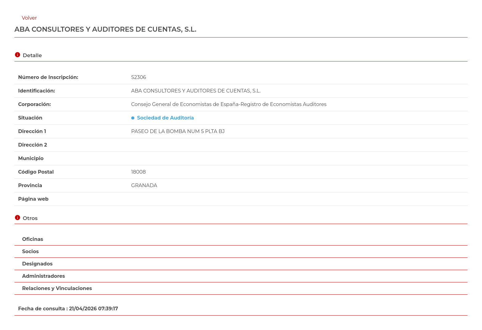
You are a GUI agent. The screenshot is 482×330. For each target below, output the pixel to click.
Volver (29, 18)
